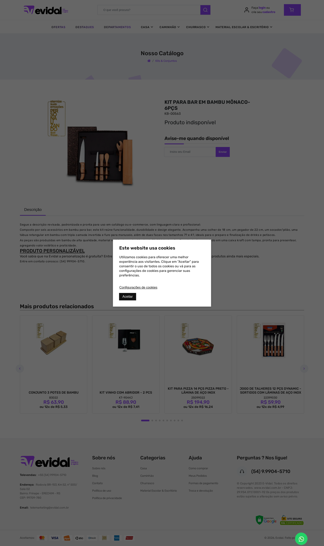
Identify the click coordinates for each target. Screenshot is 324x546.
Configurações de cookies (138, 287)
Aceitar (128, 296)
